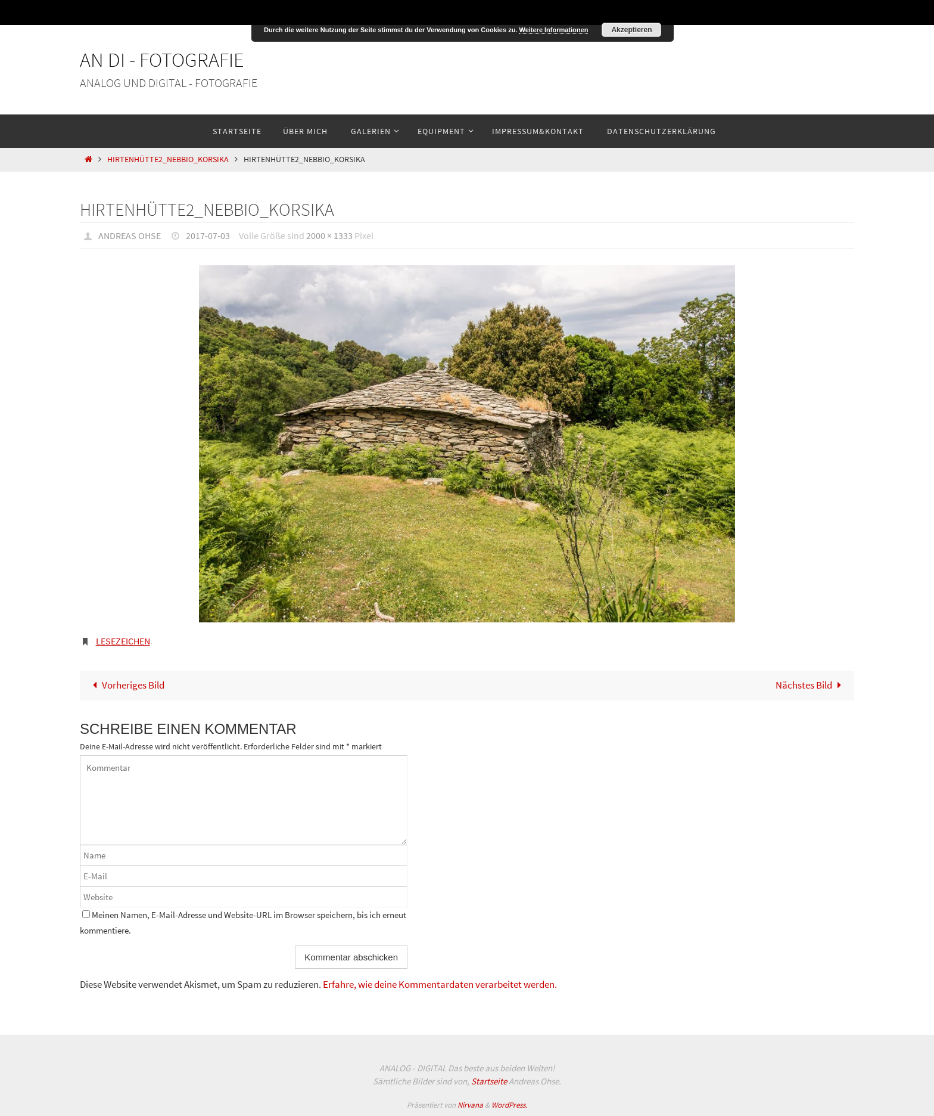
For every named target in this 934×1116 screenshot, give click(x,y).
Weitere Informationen (553, 29)
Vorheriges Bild (126, 685)
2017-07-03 (208, 235)
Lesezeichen (123, 641)
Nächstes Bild (811, 685)
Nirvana (470, 1105)
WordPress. (509, 1105)
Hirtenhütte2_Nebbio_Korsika (168, 159)
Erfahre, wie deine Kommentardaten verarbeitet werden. (440, 984)
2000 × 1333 (329, 235)
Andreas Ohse (129, 235)
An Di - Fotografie (162, 59)
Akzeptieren (631, 30)
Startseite (489, 1081)
